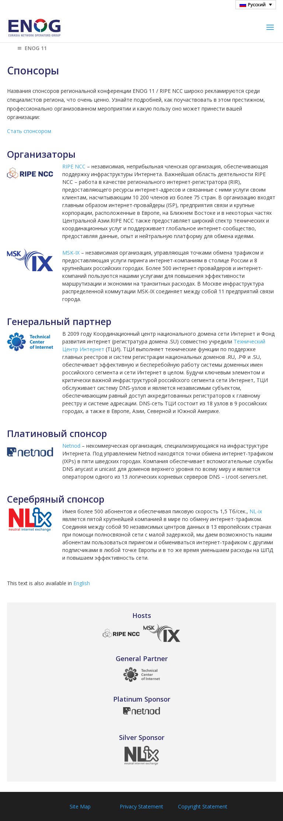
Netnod (71, 445)
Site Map (80, 806)
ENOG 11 (31, 49)
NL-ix (255, 511)
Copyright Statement (202, 806)
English (81, 583)
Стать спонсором (29, 130)
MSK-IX (71, 252)
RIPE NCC (73, 166)
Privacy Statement (141, 806)
